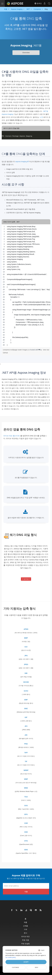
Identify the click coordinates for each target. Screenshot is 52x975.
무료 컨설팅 (25, 943)
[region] (26, 285)
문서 (25, 933)
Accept (26, 962)
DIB (26, 673)
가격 (25, 929)
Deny (36, 967)
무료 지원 (25, 940)
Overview (25, 52)
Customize (15, 967)
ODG (26, 850)
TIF (26, 761)
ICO (26, 647)
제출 (26, 891)
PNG (26, 744)
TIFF (26, 753)
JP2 (26, 726)
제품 (25, 922)
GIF (26, 717)
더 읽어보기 (26, 579)
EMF (26, 700)
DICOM (26, 682)
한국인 (38, 3)
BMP (26, 638)
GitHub (5, 353)
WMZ (26, 788)
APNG (26, 629)
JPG (26, 656)
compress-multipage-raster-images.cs (16, 350)
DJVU (26, 691)
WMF (26, 779)
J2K (26, 735)
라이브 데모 (25, 936)
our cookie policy (10, 957)
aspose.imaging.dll (22, 161)
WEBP (26, 770)
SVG (26, 805)
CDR (26, 823)
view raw (46, 350)
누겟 (41, 117)
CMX (26, 832)
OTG (26, 841)
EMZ (26, 708)
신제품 (25, 926)
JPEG (26, 664)
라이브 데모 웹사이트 (11, 436)
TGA (26, 797)
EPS (26, 814)
